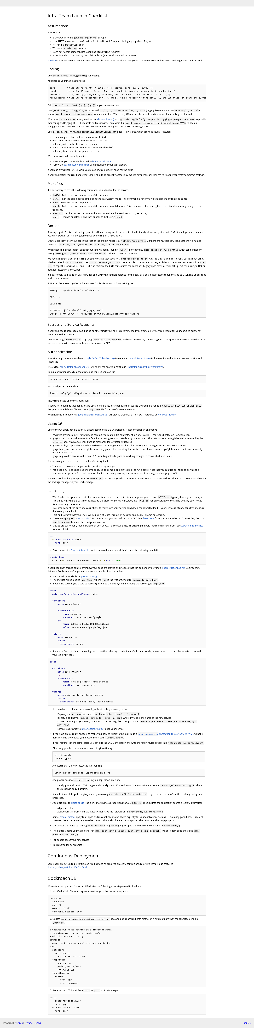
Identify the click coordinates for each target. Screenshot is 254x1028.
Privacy (28, 1022)
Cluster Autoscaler (80, 550)
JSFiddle (52, 60)
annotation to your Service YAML (166, 733)
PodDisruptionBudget (173, 567)
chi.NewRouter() (105, 119)
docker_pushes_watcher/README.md (67, 867)
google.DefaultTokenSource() (99, 358)
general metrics (67, 816)
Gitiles (19, 1022)
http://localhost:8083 (92, 728)
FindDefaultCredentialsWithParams (145, 366)
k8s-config (83, 518)
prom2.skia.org (89, 576)
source (247, 1022)
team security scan (102, 161)
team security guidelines (76, 164)
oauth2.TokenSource (140, 358)
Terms (37, 1022)
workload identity (167, 414)
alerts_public (77, 802)
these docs (148, 518)
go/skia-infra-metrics (192, 525)
